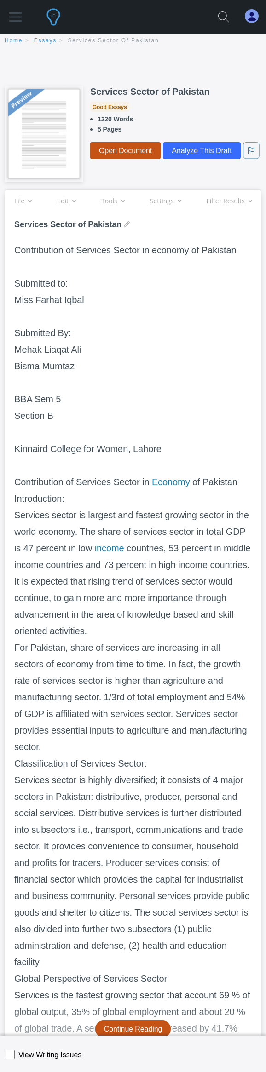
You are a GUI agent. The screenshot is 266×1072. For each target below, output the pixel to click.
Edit (66, 200)
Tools (112, 200)
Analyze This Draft (201, 151)
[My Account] (255, 16)
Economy (171, 482)
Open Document (125, 151)
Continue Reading (133, 1029)
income (109, 548)
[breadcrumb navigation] (133, 41)
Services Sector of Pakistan (113, 40)
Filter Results (229, 200)
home (14, 40)
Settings (165, 200)
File (22, 200)
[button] (15, 13)
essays (45, 40)
